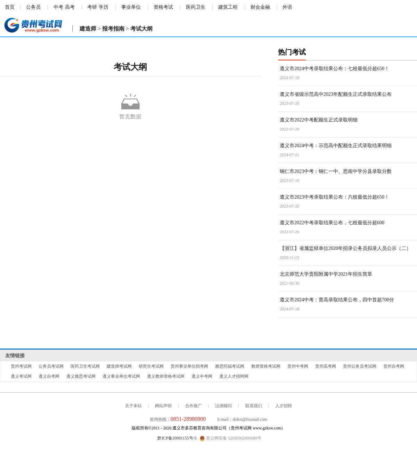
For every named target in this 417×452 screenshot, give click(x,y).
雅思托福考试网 (229, 366)
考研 (92, 7)
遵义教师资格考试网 (166, 376)
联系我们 (253, 405)
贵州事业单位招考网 (189, 366)
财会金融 (260, 7)
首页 (10, 7)
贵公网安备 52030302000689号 (230, 438)
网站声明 (163, 405)
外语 (287, 7)
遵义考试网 (21, 376)
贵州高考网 (325, 366)
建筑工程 (228, 7)
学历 (103, 7)
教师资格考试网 (265, 366)
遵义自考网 (49, 376)
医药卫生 (195, 7)
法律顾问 (223, 405)
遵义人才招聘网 (233, 376)
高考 (70, 7)
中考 (58, 7)
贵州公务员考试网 (359, 366)
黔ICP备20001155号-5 (176, 438)
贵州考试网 (21, 366)
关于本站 (133, 405)
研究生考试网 (151, 366)
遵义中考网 (201, 376)
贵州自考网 (393, 366)
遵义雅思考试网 (81, 376)
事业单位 (131, 7)
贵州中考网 (297, 366)
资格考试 (163, 7)
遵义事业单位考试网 (121, 376)
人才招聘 (283, 405)
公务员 (33, 7)
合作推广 (193, 405)
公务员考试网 (51, 366)
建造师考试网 (119, 366)
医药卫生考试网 (85, 366)
